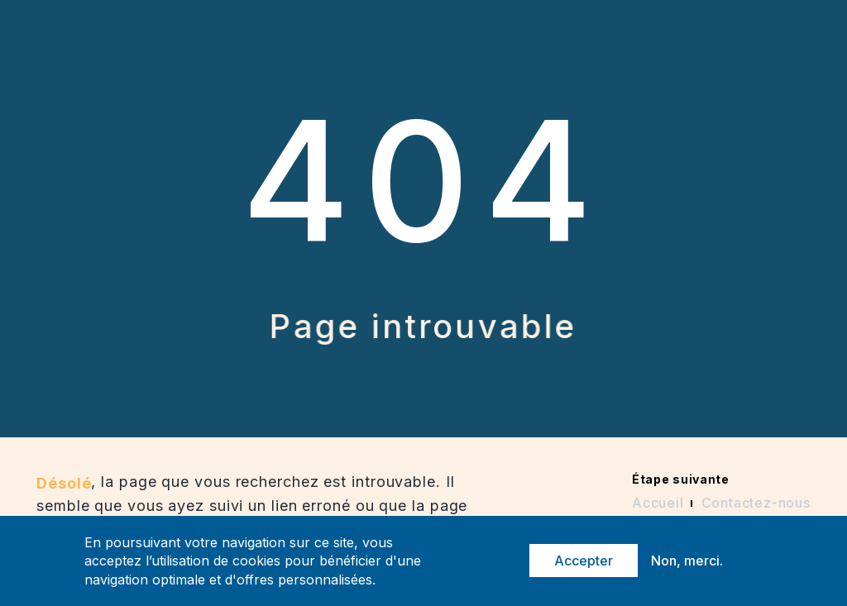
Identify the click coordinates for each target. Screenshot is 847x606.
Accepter (583, 560)
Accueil (658, 502)
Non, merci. (687, 560)
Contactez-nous (756, 502)
